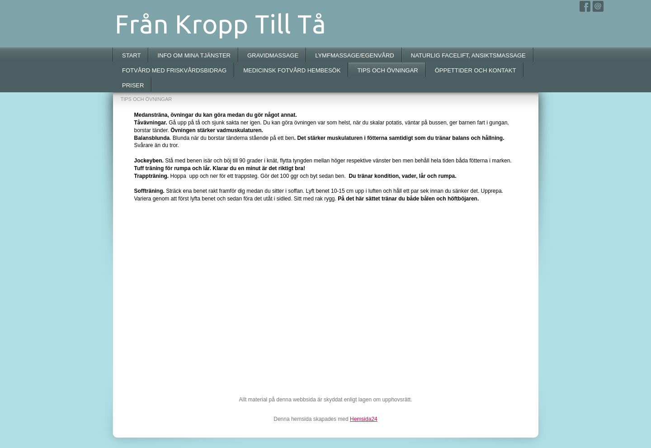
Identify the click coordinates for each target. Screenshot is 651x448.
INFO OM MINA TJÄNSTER (194, 55)
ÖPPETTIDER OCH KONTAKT (475, 70)
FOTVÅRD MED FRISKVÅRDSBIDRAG (174, 70)
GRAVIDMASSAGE (272, 55)
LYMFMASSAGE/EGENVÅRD (354, 55)
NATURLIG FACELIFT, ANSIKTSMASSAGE (468, 55)
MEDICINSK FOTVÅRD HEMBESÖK (291, 70)
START (131, 55)
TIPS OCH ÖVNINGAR (387, 70)
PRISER (133, 85)
